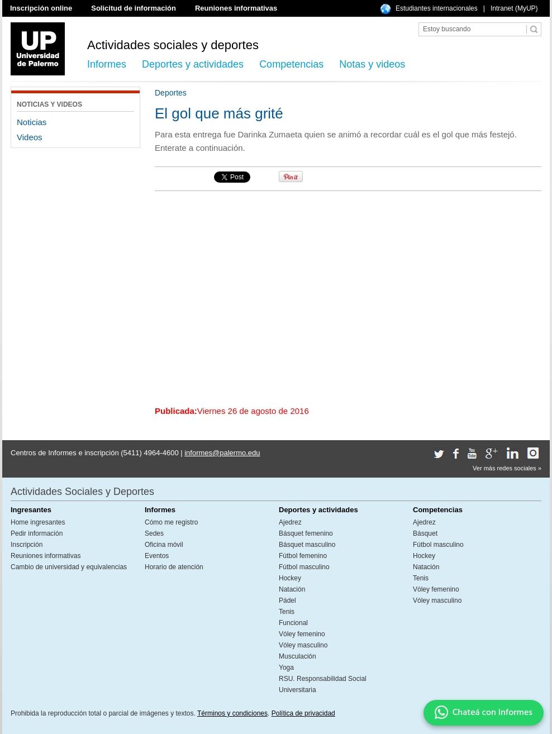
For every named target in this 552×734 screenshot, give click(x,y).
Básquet (425, 533)
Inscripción (26, 545)
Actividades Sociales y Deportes (82, 491)
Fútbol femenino (303, 556)
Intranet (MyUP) (514, 8)
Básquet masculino (307, 545)
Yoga (286, 667)
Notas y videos (372, 64)
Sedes (154, 533)
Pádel (287, 600)
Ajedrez (290, 522)
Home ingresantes (38, 522)
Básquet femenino (306, 533)
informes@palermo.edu (222, 453)
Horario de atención (174, 567)
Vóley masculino (303, 645)
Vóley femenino (302, 634)
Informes (106, 64)
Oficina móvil (164, 545)
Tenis (286, 612)
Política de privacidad (303, 713)
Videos (29, 137)
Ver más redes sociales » (507, 468)
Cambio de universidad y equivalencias (69, 567)
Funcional (293, 623)
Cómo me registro (171, 522)
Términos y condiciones (232, 713)
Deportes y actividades (193, 64)
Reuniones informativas (236, 8)
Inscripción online (41, 8)
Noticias (31, 122)
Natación (292, 589)
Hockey (290, 578)
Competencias (291, 64)
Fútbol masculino (304, 567)
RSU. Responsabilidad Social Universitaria (323, 684)
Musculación (297, 656)
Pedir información (37, 533)
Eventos (157, 556)
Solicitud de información (133, 8)
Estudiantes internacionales (437, 8)
